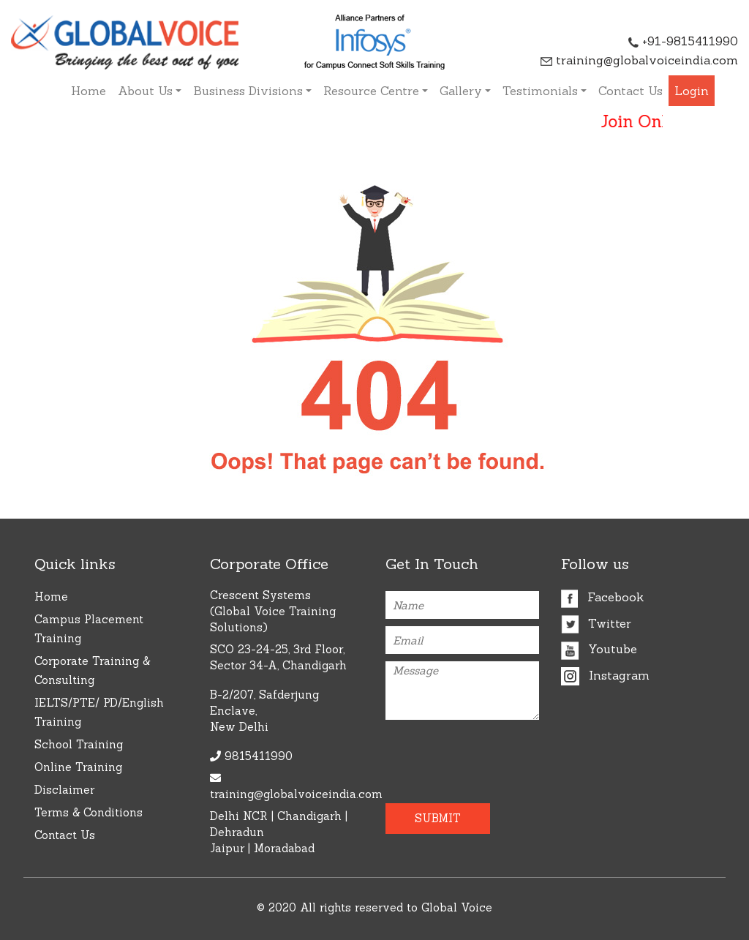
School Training (78, 744)
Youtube (599, 649)
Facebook (602, 597)
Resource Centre (371, 90)
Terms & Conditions (88, 812)
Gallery (461, 90)
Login (691, 90)
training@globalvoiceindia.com (639, 60)
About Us (145, 90)
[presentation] (471, 756)
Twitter (596, 623)
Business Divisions (248, 90)
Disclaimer (64, 790)
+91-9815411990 (683, 41)
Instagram (605, 675)
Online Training (78, 767)
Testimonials (540, 90)
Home (88, 90)
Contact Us (630, 90)
